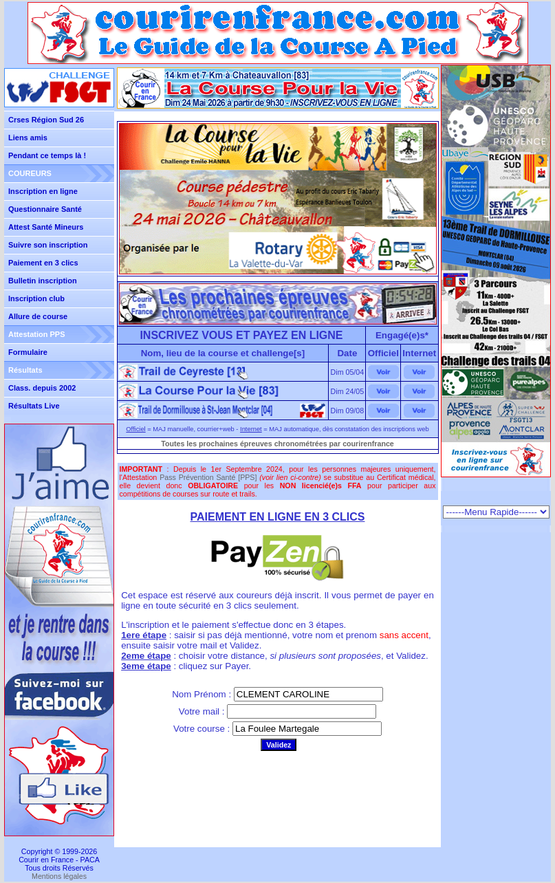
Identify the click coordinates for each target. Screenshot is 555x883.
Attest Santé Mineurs (45, 227)
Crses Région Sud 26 (46, 120)
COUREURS (30, 173)
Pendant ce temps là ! (47, 155)
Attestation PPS (36, 334)
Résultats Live (34, 406)
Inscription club (36, 298)
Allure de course (37, 316)
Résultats (25, 370)
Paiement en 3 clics (43, 263)
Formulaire (27, 352)
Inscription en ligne (43, 191)
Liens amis (27, 137)
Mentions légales (59, 876)
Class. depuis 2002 (42, 388)
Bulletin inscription (42, 280)
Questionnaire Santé (45, 209)
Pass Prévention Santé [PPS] (208, 477)
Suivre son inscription (48, 245)
